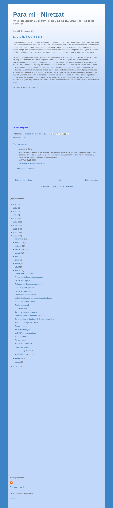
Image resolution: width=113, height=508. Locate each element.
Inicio (59, 180)
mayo (17, 263)
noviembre (19, 242)
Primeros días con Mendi (25, 301)
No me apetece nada (23, 291)
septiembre (20, 249)
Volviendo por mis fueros (24, 354)
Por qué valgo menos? (24, 350)
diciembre (19, 239)
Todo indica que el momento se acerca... (31, 316)
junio (17, 260)
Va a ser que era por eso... (25, 287)
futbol (23, 138)
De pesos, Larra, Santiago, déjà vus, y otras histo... (35, 319)
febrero (18, 358)
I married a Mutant (22, 347)
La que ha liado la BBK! (24, 274)
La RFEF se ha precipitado (25, 333)
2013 (15, 222)
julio (17, 256)
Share (12, 498)
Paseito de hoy (21, 308)
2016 (15, 211)
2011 (15, 229)
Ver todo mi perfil (17, 487)
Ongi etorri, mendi (22, 305)
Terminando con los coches (26, 295)
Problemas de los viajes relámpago (29, 277)
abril (17, 267)
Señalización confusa (23, 343)
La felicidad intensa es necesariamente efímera (33, 298)
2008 (15, 366)
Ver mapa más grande (20, 128)
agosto (18, 253)
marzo (18, 270)
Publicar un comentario (26, 168)
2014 (15, 218)
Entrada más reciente (23, 180)
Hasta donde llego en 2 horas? (27, 322)
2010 (15, 232)
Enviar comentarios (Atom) (62, 186)
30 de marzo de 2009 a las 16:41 (32, 163)
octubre (18, 246)
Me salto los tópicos (22, 280)
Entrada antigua (91, 180)
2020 (15, 204)
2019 (15, 208)
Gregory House (21, 326)
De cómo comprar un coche (26, 312)
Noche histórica (21, 337)
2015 (15, 215)
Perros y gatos (20, 340)
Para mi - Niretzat (38, 14)
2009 (15, 236)
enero (17, 362)
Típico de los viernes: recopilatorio (28, 284)
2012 (15, 225)
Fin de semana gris (22, 329)
